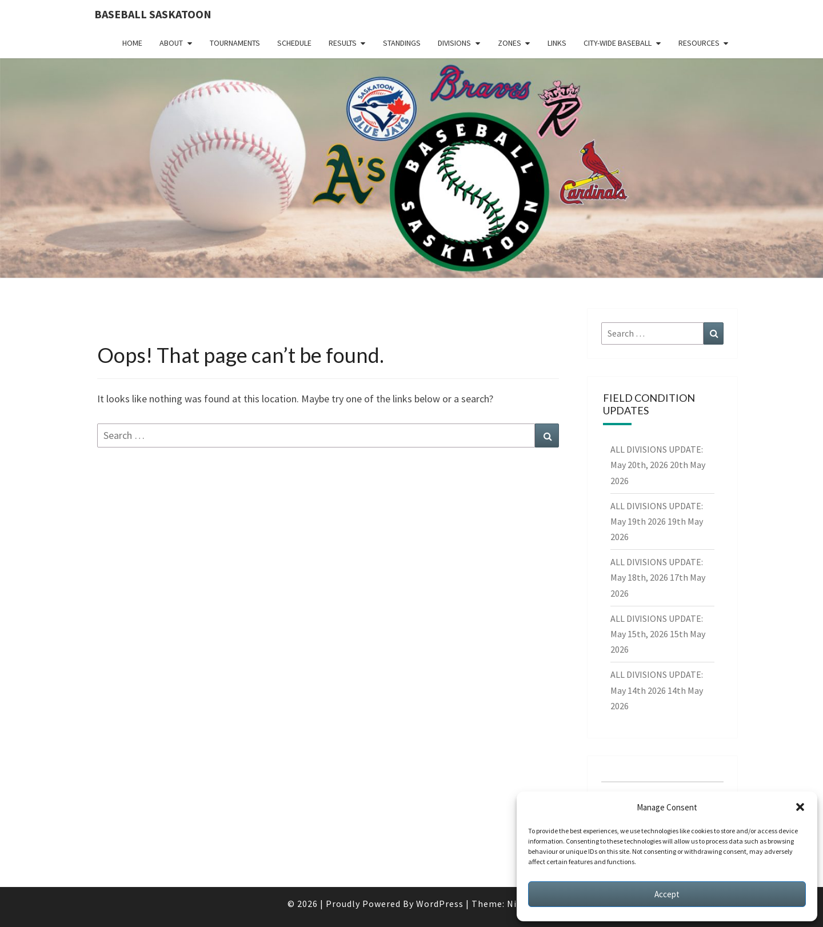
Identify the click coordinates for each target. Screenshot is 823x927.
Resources (699, 43)
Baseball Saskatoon (152, 14)
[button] (800, 807)
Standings (402, 43)
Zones (509, 43)
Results (343, 43)
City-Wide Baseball (618, 43)
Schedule (294, 43)
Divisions (454, 43)
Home (132, 43)
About (171, 43)
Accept (667, 894)
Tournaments (235, 43)
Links (557, 43)
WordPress (440, 903)
